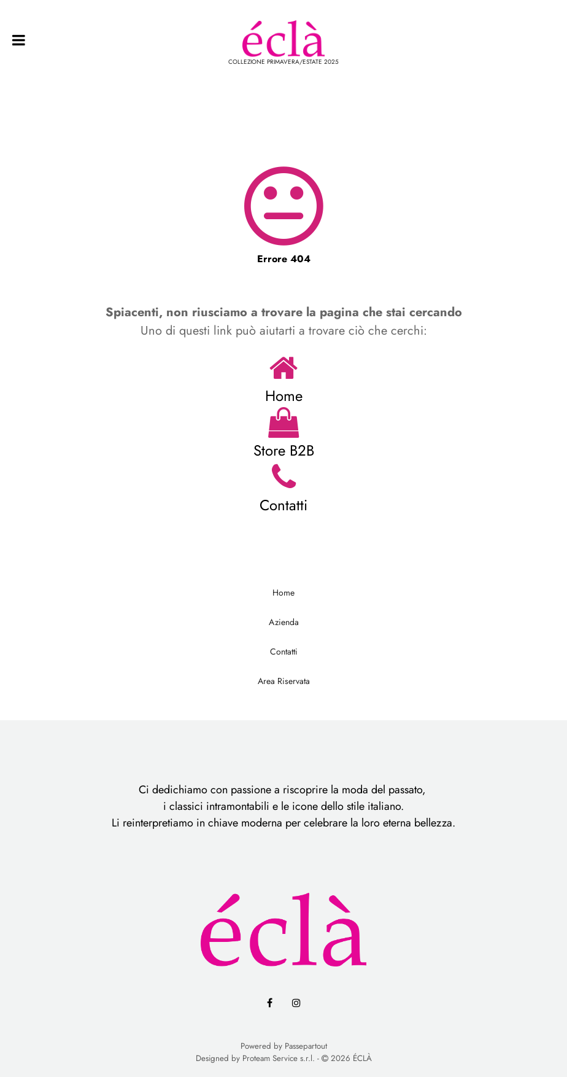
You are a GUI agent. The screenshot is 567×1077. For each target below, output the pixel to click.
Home (284, 395)
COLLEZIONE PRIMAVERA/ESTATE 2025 (283, 61)
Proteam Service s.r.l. (278, 1058)
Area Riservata (284, 681)
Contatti (283, 505)
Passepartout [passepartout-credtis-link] (306, 1046)
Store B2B (283, 450)
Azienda (284, 622)
